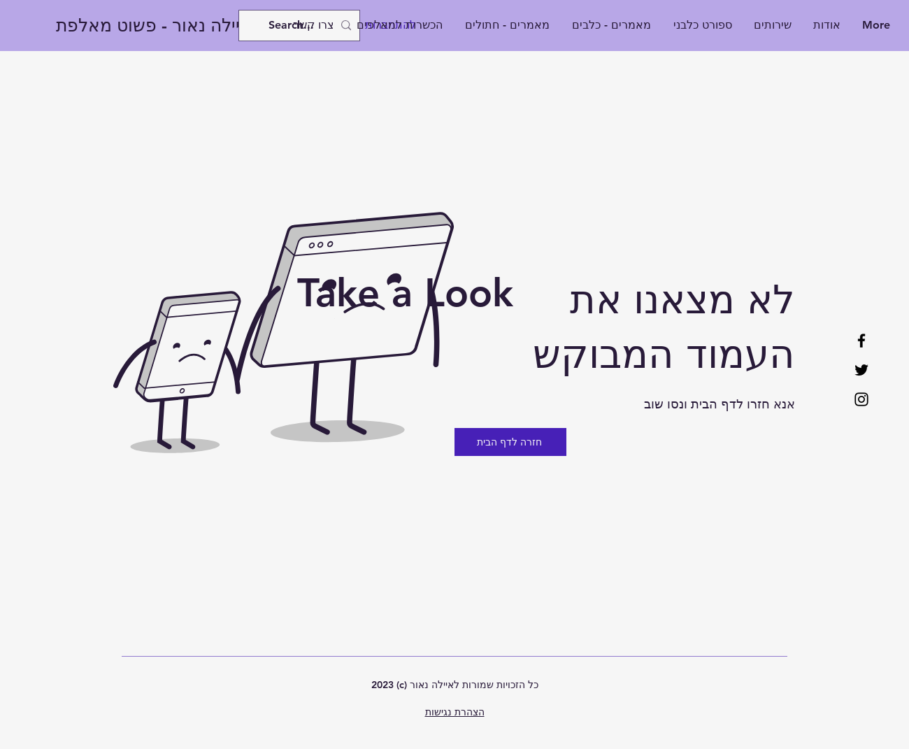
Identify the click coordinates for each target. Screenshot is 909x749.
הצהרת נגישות (455, 712)
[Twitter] (861, 370)
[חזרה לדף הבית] (510, 442)
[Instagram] (861, 399)
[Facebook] (861, 340)
